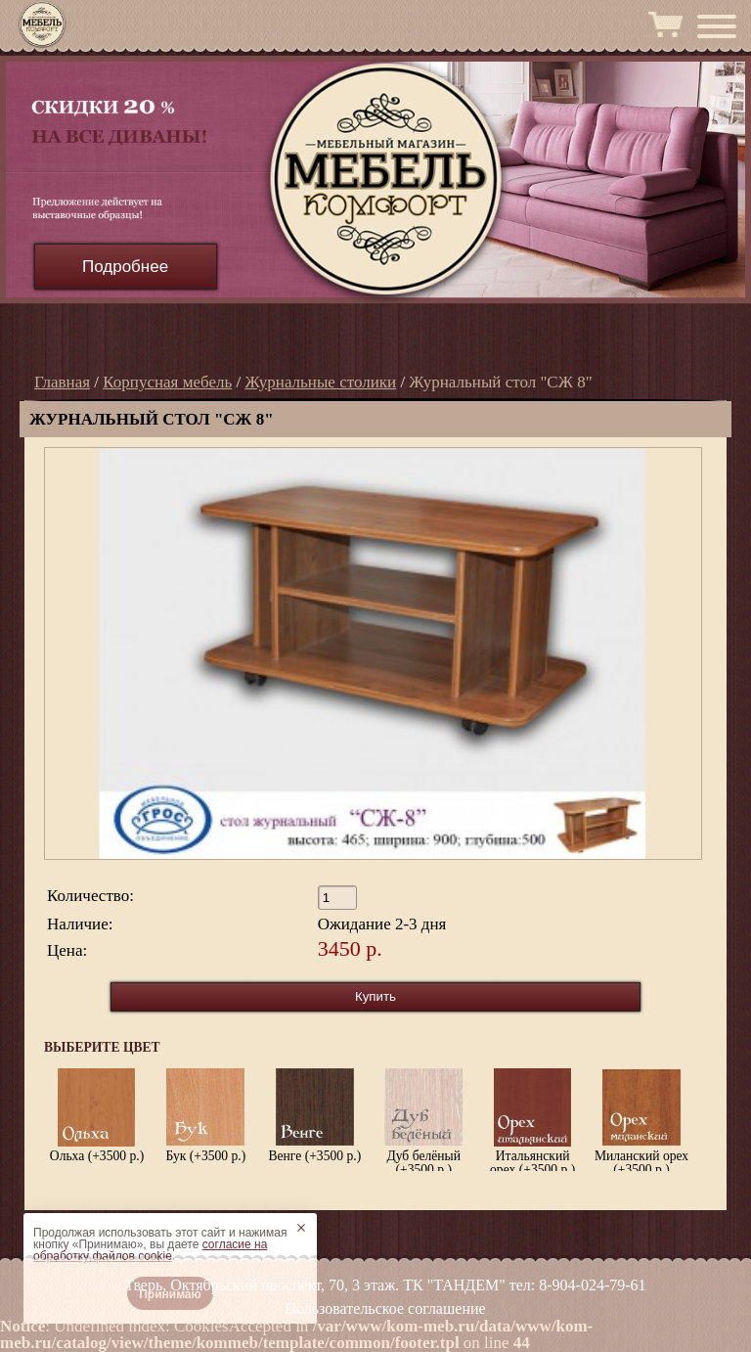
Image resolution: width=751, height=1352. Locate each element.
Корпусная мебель (167, 382)
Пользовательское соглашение (385, 1308)
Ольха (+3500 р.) (97, 1115)
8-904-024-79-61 (592, 1285)
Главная (62, 382)
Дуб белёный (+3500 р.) (423, 1122)
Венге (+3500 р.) (314, 1115)
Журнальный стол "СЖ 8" (500, 382)
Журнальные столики (320, 382)
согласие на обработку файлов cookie (150, 1250)
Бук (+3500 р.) (206, 1115)
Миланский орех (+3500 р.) (641, 1122)
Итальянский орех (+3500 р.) (532, 1122)
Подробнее (125, 266)
